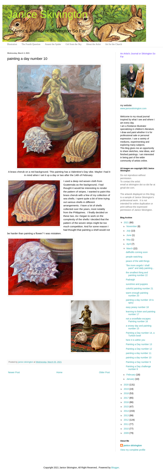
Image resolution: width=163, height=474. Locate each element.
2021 (126, 222)
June (129, 235)
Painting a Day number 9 (138, 362)
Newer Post (14, 372)
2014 (126, 411)
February (131, 374)
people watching (134, 256)
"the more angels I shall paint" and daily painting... (140, 266)
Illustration (12, 44)
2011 (126, 424)
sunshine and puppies (137, 284)
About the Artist (93, 44)
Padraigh (130, 279)
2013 (126, 415)
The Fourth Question (30, 44)
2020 (126, 384)
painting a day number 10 (138, 357)
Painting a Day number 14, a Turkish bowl (140, 334)
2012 (126, 420)
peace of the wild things (137, 261)
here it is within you (135, 340)
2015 (126, 406)
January (130, 379)
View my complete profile (132, 450)
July (128, 230)
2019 (126, 389)
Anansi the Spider (53, 44)
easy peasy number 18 (137, 307)
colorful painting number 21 (139, 288)
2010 (126, 428)
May (128, 239)
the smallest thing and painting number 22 (137, 274)
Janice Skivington (47, 14)
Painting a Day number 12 (139, 349)
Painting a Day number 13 (139, 344)
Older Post (104, 372)
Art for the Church (113, 44)
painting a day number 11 (138, 353)
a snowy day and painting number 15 (138, 327)
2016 (126, 402)
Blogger (115, 467)
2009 (126, 433)
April (129, 244)
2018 (126, 393)
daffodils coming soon (137, 252)
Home (59, 372)
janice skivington (26, 362)
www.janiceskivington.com (133, 108)
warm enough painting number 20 (137, 294)
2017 (126, 398)
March (129, 248)
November (131, 226)
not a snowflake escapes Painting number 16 (138, 320)
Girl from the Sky (74, 44)
